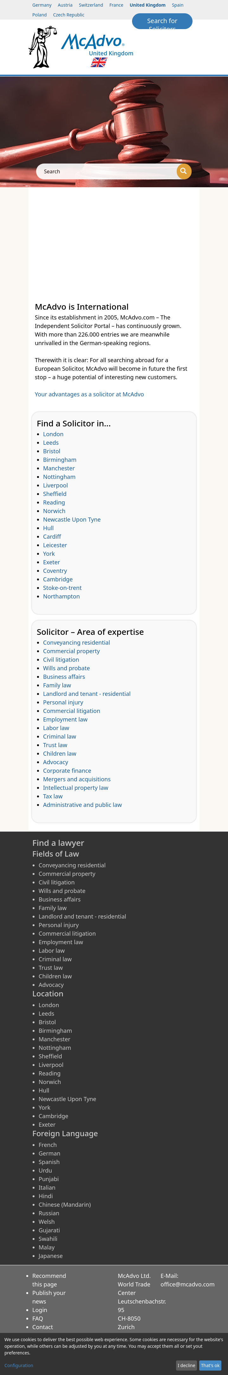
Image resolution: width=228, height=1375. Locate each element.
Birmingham (60, 459)
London (53, 434)
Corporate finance (67, 770)
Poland (39, 15)
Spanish (49, 1162)
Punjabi (49, 1179)
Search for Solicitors (162, 22)
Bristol (51, 451)
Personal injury (63, 702)
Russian (49, 1213)
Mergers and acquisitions (77, 779)
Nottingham (59, 476)
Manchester (59, 468)
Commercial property (71, 651)
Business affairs (64, 676)
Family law (57, 685)
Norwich (54, 511)
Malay (46, 1247)
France (117, 5)
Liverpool (55, 485)
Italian (47, 1187)
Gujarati (49, 1230)
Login (39, 1310)
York (49, 553)
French (48, 1145)
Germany (42, 5)
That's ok (210, 1365)
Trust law (55, 745)
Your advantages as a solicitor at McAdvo (89, 394)
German (49, 1153)
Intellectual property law (75, 787)
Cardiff (52, 536)
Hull (48, 528)
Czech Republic (69, 15)
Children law (59, 753)
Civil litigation (61, 659)
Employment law (65, 719)
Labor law (56, 728)
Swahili (48, 1238)
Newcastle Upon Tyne (72, 519)
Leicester (55, 545)
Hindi (46, 1196)
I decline (186, 1365)
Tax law (53, 796)
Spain (177, 5)
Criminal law (59, 736)
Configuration (18, 1365)
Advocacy (55, 762)
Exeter (51, 562)
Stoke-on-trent (62, 587)
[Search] (184, 171)
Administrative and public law (82, 804)
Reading (54, 502)
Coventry (55, 570)
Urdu (45, 1170)
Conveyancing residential (76, 642)
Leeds (51, 442)
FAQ (37, 1318)
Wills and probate (66, 668)
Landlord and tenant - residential (86, 693)
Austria (65, 5)
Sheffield (54, 494)
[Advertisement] (114, 234)
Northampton (61, 596)
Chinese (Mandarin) (65, 1204)
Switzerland (91, 5)
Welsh (47, 1221)
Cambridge (58, 579)
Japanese (51, 1256)
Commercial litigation (71, 711)
